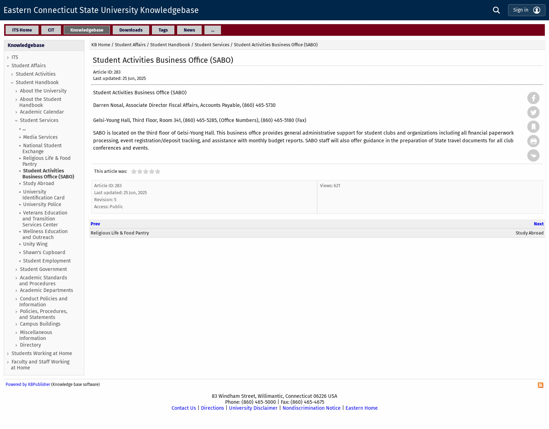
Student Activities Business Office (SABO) (48, 174)
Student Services (39, 120)
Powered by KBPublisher (28, 384)
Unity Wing (35, 244)
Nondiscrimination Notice (312, 408)
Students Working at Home (42, 353)
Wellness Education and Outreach (45, 234)
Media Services (40, 137)
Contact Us (184, 408)
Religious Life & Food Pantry (46, 161)
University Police (42, 204)
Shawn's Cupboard (44, 253)
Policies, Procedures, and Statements (43, 314)
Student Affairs (29, 66)
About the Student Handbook (40, 102)
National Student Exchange (42, 149)
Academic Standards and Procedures (43, 281)
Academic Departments (46, 290)
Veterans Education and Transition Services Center (44, 219)
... (24, 129)
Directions (212, 408)
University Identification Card (43, 195)
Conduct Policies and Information (43, 302)
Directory (30, 345)
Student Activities (36, 74)
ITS (15, 57)
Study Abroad (38, 183)
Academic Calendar (42, 112)
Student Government (43, 269)
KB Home (100, 44)
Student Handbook (37, 83)
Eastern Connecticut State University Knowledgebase (101, 10)
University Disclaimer (253, 408)
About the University (43, 91)
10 (157, 171)
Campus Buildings (40, 324)
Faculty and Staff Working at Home (40, 365)
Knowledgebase (26, 45)
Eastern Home (362, 408)
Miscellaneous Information (35, 335)
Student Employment (47, 261)
